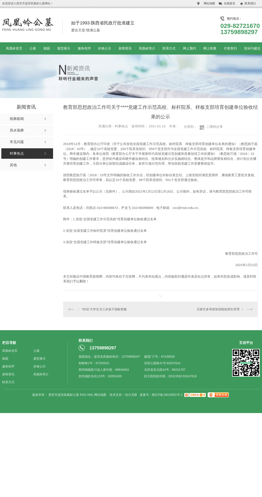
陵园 (46, 48)
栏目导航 (9, 342)
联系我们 (250, 3)
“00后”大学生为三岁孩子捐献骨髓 (104, 309)
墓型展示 (63, 48)
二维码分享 (214, 126)
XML (90, 394)
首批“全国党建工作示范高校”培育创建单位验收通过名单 (116, 219)
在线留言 (229, 3)
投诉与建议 (252, 48)
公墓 (32, 48)
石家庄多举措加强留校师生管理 (218, 309)
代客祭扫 (230, 48)
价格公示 (104, 48)
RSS (83, 394)
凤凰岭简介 (147, 48)
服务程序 (84, 48)
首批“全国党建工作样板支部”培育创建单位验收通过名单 (106, 242)
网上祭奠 (209, 48)
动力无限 (131, 394)
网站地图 (209, 3)
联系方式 (169, 48)
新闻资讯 (125, 48)
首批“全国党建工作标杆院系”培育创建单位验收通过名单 (106, 230)
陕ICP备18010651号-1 (167, 394)
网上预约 (189, 48)
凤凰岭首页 (14, 48)
